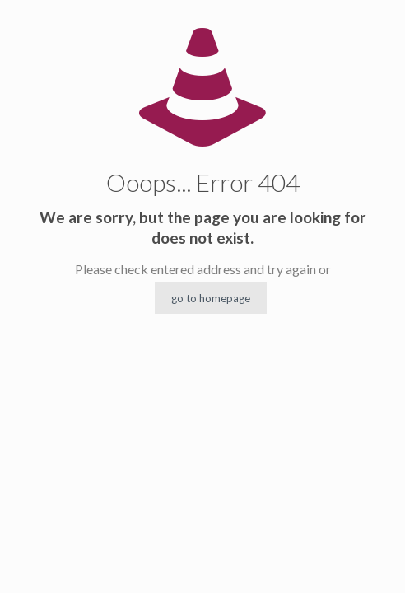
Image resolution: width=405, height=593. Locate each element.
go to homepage (210, 298)
